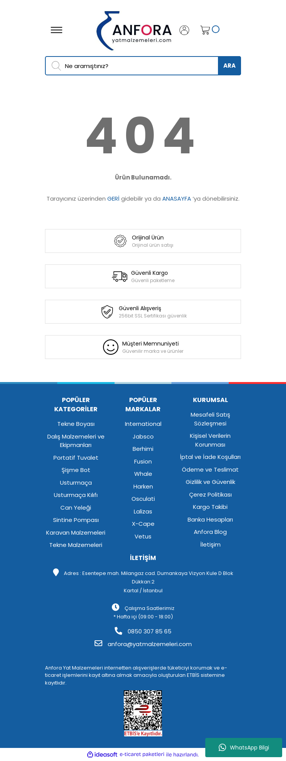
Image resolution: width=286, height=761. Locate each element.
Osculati (143, 499)
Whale (143, 474)
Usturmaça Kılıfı (76, 495)
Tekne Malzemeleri (75, 545)
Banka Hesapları (210, 519)
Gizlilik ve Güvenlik (210, 482)
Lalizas (143, 511)
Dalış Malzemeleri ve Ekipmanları (76, 440)
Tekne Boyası (76, 424)
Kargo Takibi (210, 507)
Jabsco (143, 436)
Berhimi (143, 449)
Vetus (143, 536)
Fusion (143, 461)
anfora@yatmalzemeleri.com (143, 644)
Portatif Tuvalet (75, 458)
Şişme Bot (76, 470)
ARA (229, 65)
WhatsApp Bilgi (244, 747)
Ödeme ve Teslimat (210, 469)
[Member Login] (187, 30)
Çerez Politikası (210, 494)
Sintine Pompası (76, 520)
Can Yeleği (75, 507)
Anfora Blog (210, 532)
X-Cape (143, 524)
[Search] (143, 65)
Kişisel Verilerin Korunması (210, 440)
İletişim (210, 544)
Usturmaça (76, 483)
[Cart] (203, 30)
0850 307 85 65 (143, 631)
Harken (143, 486)
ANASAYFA (176, 198)
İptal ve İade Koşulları (210, 457)
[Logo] (134, 29)
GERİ (113, 198)
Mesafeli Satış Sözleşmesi (210, 418)
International (143, 424)
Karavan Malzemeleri (75, 532)
